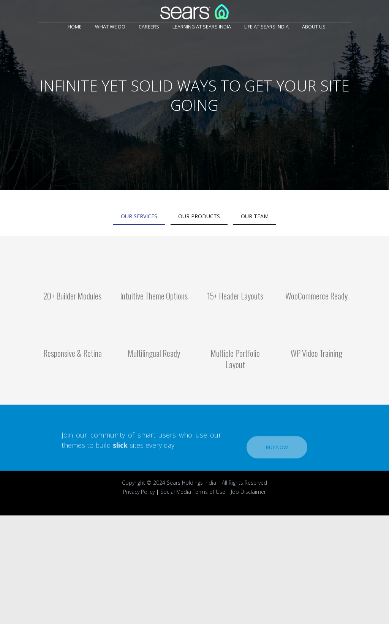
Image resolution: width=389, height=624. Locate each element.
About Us (314, 27)
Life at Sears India (266, 27)
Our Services (139, 216)
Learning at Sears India (201, 27)
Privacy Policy (139, 491)
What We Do (110, 27)
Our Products (199, 216)
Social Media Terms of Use (192, 491)
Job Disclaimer (248, 491)
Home (75, 27)
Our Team (255, 216)
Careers (149, 27)
